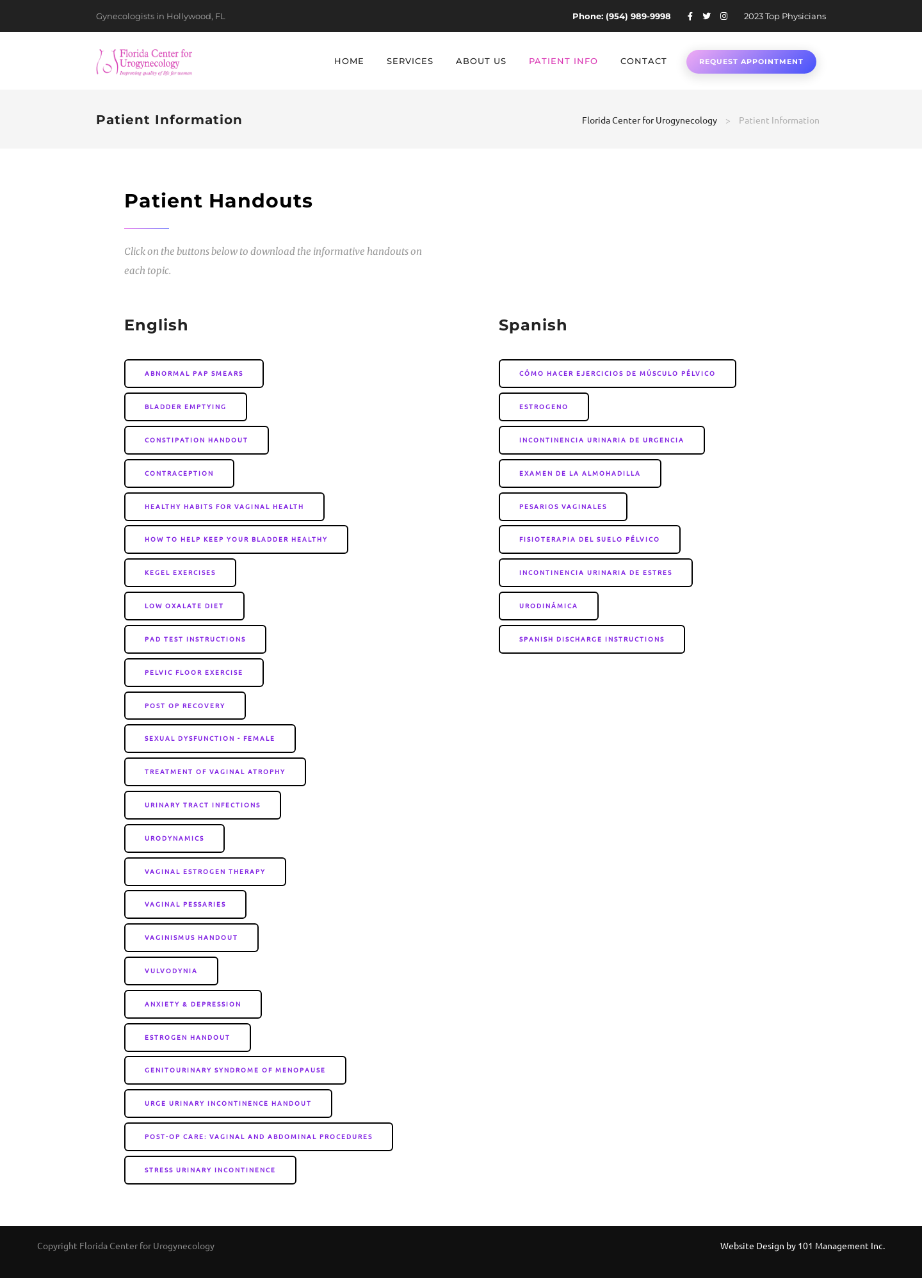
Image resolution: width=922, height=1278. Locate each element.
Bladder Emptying (186, 406)
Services (410, 61)
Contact (643, 61)
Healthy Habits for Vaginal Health (224, 506)
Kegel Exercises (180, 572)
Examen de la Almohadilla (580, 473)
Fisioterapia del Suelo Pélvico (589, 539)
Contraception (179, 473)
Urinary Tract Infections (203, 804)
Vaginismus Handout (191, 937)
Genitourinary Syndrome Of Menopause (235, 1069)
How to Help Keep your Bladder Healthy (236, 539)
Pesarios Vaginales (563, 506)
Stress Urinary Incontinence (210, 1169)
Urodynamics (174, 838)
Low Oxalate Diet (184, 605)
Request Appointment (751, 61)
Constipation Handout (196, 439)
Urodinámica (548, 605)
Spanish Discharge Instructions (592, 638)
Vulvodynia (171, 970)
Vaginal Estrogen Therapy (205, 871)
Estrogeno (544, 406)
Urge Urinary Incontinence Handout (228, 1103)
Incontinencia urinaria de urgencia (601, 439)
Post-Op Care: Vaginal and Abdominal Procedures (259, 1136)
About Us (481, 61)
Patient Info (563, 61)
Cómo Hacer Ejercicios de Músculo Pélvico (617, 373)
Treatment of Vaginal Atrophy (215, 771)
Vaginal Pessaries (185, 904)
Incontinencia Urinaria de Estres (595, 572)
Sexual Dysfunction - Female (210, 738)
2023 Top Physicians (785, 16)
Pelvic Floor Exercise (194, 672)
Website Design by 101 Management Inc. (802, 1245)
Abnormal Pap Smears (194, 373)
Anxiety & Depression (193, 1003)
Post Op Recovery (185, 705)
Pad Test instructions (195, 638)
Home (349, 61)
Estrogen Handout (187, 1037)
